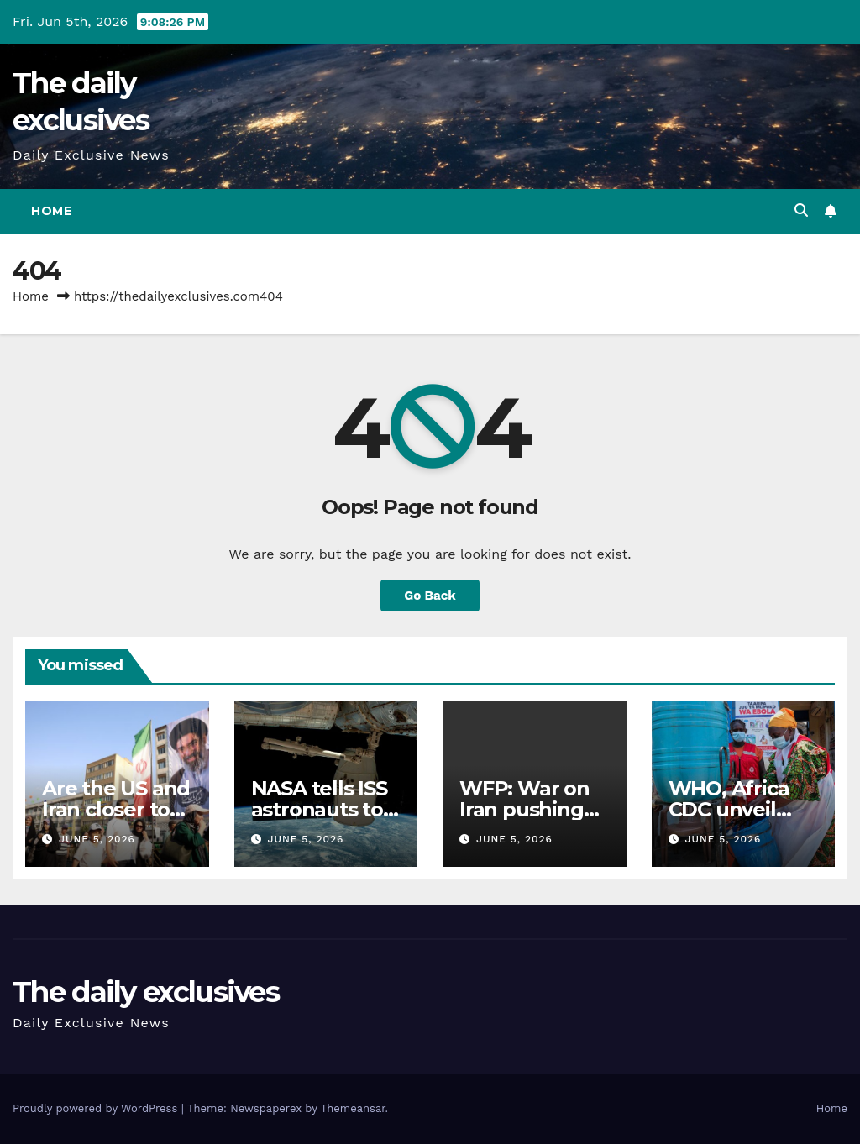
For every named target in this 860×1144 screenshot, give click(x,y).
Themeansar (353, 1108)
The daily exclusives (146, 992)
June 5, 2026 (97, 839)
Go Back (430, 595)
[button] (801, 210)
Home (51, 210)
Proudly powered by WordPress (97, 1108)
